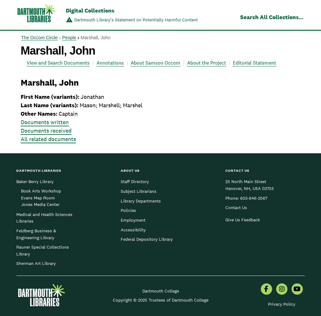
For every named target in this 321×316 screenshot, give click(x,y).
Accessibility (133, 230)
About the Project (206, 63)
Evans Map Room (38, 198)
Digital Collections (90, 10)
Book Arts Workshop (41, 191)
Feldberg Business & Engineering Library (36, 234)
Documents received (46, 130)
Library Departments (141, 201)
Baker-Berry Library (35, 181)
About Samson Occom (155, 63)
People (69, 37)
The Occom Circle (39, 37)
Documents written (45, 122)
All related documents (48, 139)
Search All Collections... (271, 17)
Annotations (110, 63)
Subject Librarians (138, 191)
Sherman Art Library (36, 263)
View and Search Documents (58, 63)
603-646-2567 (253, 198)
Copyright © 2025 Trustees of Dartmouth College (160, 300)
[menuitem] (266, 289)
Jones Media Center (40, 204)
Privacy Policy (281, 304)
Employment (133, 220)
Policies (128, 210)
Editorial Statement (254, 63)
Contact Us (236, 207)
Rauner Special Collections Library (42, 250)
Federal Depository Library (147, 239)
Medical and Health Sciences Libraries (44, 218)
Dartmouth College (160, 291)
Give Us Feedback (242, 220)
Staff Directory (135, 181)
